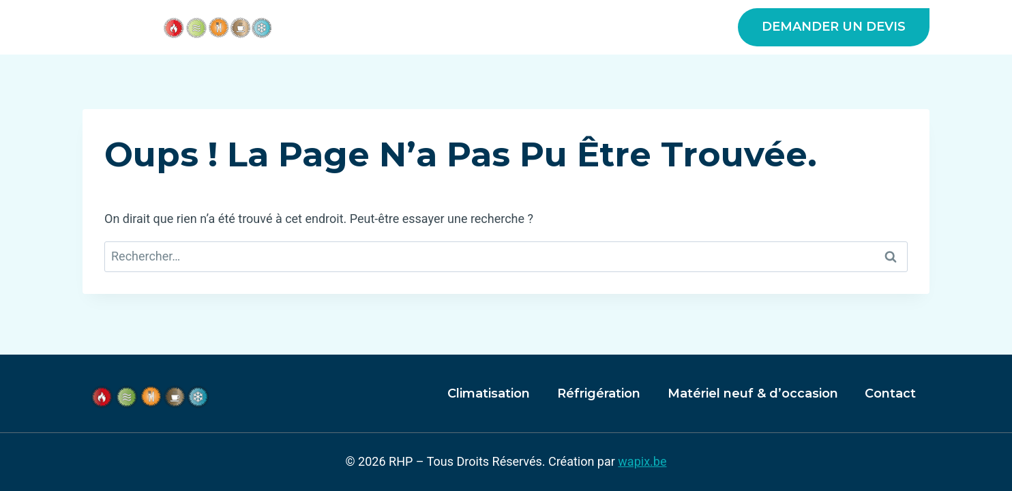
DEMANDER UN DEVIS (834, 26)
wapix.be (642, 461)
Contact (890, 393)
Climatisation (488, 393)
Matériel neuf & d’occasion (622, 27)
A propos (374, 27)
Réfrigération (598, 393)
